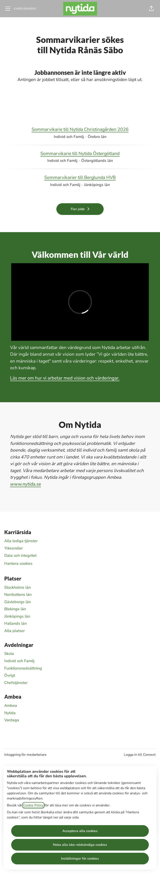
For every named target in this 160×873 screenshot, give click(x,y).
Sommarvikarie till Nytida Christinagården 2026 (80, 129)
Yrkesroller (13, 548)
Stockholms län (17, 587)
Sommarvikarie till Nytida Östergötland (80, 153)
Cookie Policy (33, 805)
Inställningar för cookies (80, 858)
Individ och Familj (19, 660)
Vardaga (11, 720)
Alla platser (14, 630)
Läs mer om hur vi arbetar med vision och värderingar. (65, 378)
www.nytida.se (25, 484)
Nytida (10, 712)
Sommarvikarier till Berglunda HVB (80, 177)
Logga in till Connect (140, 754)
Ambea (10, 705)
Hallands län (15, 623)
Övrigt (9, 675)
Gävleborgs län (17, 601)
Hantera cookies (18, 563)
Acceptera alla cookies (80, 831)
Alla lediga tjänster (21, 540)
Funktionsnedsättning (23, 668)
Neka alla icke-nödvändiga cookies (80, 844)
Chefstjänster (16, 682)
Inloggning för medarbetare (25, 754)
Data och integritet (20, 555)
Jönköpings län (17, 616)
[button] (151, 9)
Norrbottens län (18, 594)
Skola (9, 653)
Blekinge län (15, 609)
